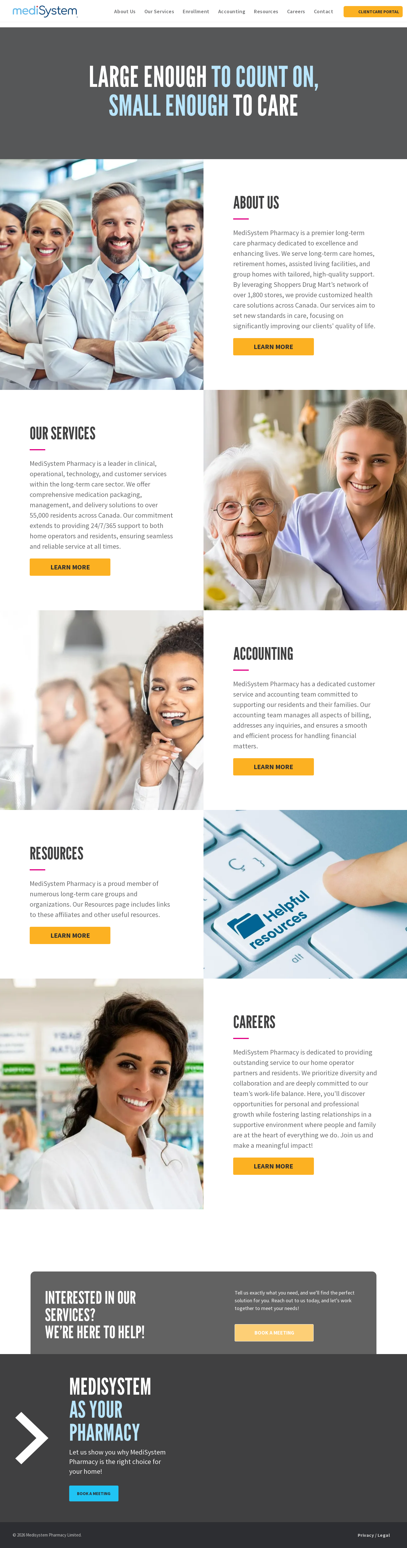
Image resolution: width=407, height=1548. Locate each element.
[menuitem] (125, 11)
